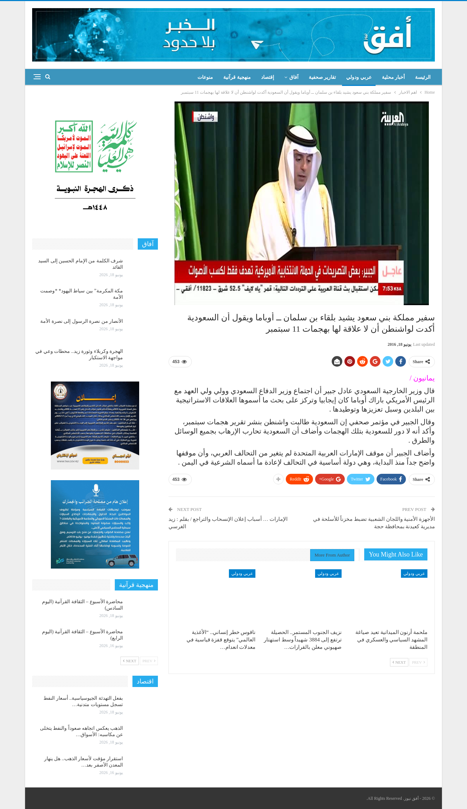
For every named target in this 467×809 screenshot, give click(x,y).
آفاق (293, 77)
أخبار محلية (393, 77)
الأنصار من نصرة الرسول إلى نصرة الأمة (81, 321)
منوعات (205, 77)
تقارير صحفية (322, 77)
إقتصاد (267, 77)
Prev (418, 662)
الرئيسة (423, 77)
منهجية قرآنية (237, 77)
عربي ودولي (359, 77)
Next (399, 662)
